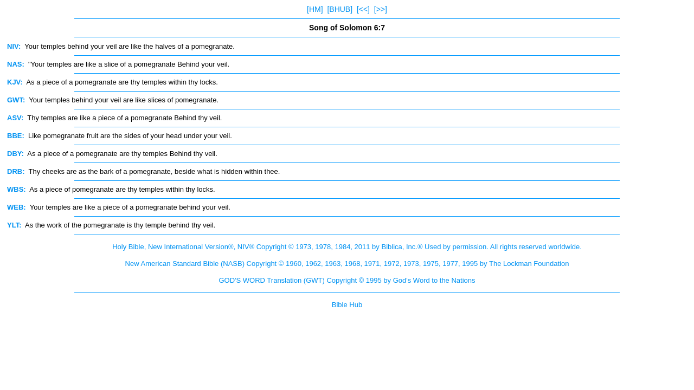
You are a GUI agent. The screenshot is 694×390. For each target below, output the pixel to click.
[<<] (363, 9)
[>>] (380, 9)
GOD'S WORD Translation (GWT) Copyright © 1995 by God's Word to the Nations (347, 280)
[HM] (315, 9)
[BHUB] (339, 9)
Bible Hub (347, 305)
